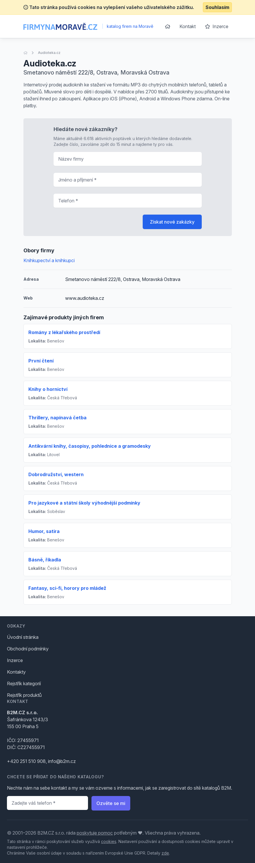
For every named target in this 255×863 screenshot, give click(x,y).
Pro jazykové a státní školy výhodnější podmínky (84, 503)
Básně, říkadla (44, 560)
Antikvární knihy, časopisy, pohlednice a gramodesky (89, 446)
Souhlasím (217, 7)
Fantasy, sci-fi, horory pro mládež (67, 588)
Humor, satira (44, 531)
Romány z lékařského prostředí (64, 332)
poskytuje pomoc (95, 833)
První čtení (41, 361)
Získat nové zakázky (172, 222)
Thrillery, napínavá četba (57, 417)
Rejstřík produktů (24, 695)
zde (165, 853)
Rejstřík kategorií (24, 683)
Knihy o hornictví (47, 389)
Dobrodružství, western (56, 474)
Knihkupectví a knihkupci (49, 260)
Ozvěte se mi (110, 803)
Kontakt (187, 26)
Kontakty (16, 672)
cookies (108, 841)
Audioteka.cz (49, 52)
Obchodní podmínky (28, 649)
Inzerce (216, 26)
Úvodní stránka (22, 637)
